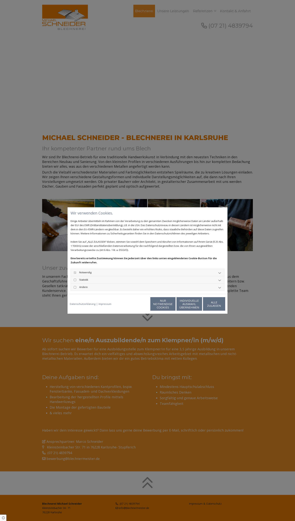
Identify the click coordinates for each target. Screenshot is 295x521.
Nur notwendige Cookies (136, 303)
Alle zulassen (207, 304)
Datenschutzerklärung (82, 304)
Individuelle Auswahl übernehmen (172, 304)
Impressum (105, 304)
